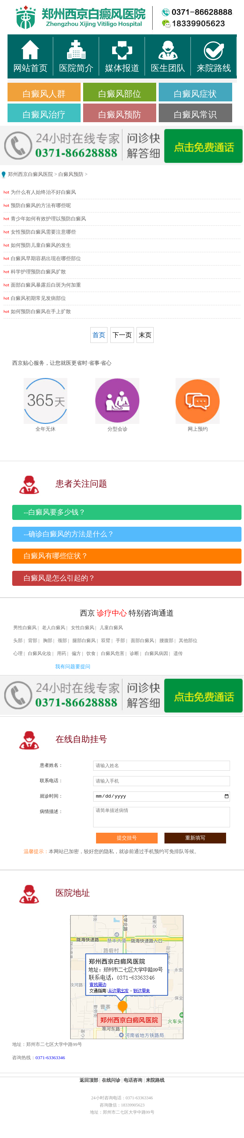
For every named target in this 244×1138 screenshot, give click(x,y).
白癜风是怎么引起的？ (59, 578)
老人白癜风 (53, 627)
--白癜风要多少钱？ (55, 512)
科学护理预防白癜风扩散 (38, 271)
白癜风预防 (119, 114)
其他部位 (188, 640)
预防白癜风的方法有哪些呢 (41, 205)
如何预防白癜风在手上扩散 (41, 311)
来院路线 (155, 1080)
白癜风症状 (195, 94)
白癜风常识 (195, 114)
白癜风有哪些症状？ (56, 556)
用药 (61, 653)
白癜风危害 (112, 653)
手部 (120, 640)
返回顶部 (89, 1080)
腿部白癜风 (84, 640)
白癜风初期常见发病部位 (38, 298)
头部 (18, 640)
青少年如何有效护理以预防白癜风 (48, 218)
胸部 (47, 640)
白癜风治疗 (44, 114)
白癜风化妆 (39, 653)
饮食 (91, 653)
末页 (145, 335)
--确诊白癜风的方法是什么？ (69, 534)
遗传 (178, 653)
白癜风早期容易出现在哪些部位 (46, 258)
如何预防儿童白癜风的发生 (41, 245)
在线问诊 (111, 1080)
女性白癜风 (82, 627)
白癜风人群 (44, 94)
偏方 (76, 653)
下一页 (122, 335)
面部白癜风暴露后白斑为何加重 (46, 285)
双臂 (105, 640)
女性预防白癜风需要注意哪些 (43, 232)
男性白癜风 (25, 627)
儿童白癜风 (111, 627)
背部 (32, 640)
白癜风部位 (119, 94)
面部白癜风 (142, 640)
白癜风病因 (156, 653)
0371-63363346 (50, 1057)
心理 (18, 653)
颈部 (62, 640)
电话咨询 (133, 1080)
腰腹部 (166, 640)
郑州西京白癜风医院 (30, 174)
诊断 (134, 653)
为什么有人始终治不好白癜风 (43, 192)
